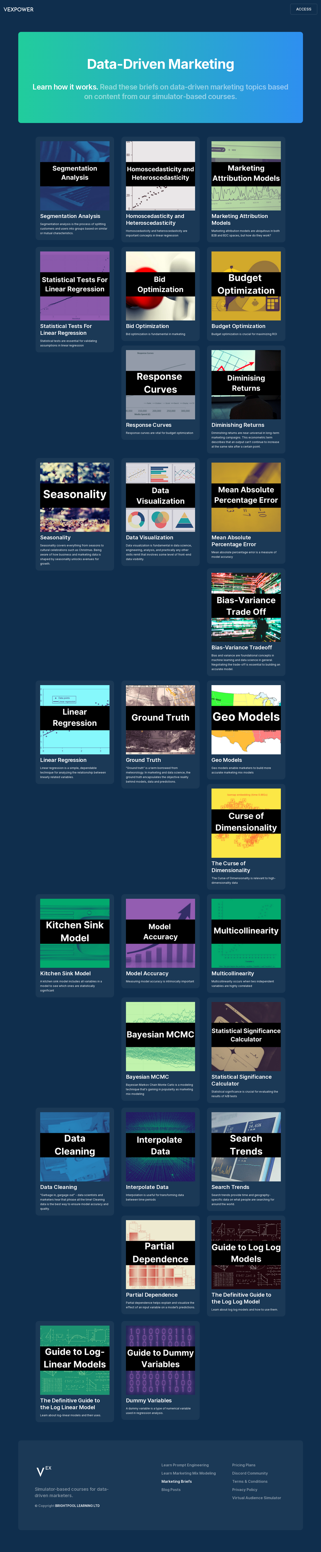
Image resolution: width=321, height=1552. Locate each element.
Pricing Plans (244, 1465)
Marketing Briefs (177, 1481)
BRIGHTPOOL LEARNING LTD (77, 1506)
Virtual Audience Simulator (256, 1498)
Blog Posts (171, 1489)
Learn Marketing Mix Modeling (189, 1473)
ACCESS (303, 9)
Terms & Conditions (250, 1481)
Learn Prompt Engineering (185, 1465)
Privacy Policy (244, 1489)
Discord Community (250, 1473)
